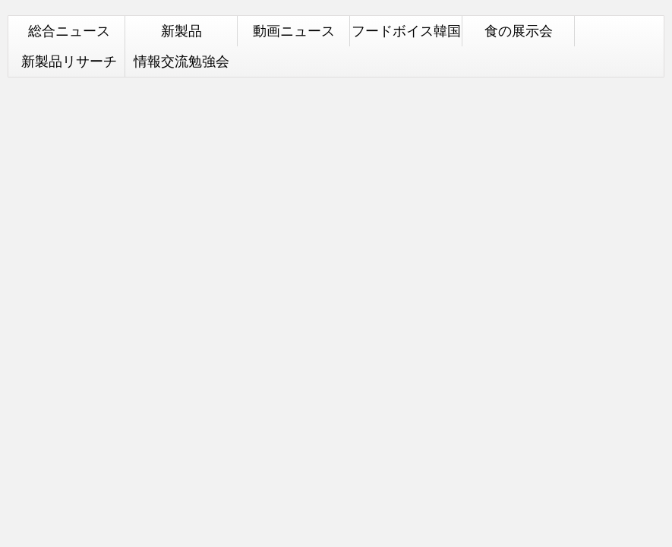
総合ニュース (69, 31)
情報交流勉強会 (181, 61)
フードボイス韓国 (406, 31)
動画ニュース (294, 31)
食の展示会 (518, 31)
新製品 (181, 31)
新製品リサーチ (69, 61)
